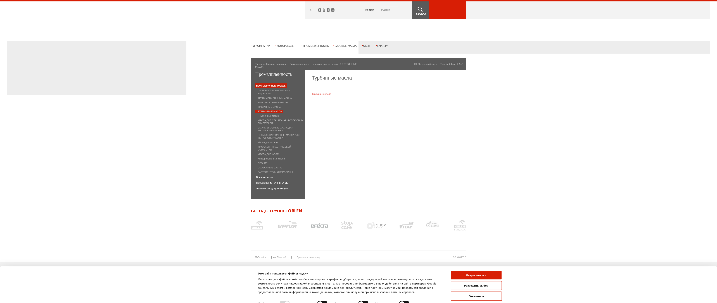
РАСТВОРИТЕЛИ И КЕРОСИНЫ (275, 172)
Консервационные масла (271, 158)
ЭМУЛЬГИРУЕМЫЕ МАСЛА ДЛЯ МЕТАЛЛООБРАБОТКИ (275, 129)
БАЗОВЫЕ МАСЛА (346, 45)
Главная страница (276, 64)
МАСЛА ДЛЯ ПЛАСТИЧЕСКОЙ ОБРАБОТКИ (274, 148)
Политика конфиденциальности (329, 292)
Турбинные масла (269, 115)
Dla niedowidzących (427, 64)
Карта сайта (257, 292)
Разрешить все (476, 227)
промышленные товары (325, 64)
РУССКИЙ (385, 9)
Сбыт (366, 45)
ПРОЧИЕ (262, 163)
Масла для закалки (268, 142)
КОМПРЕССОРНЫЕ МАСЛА (273, 102)
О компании (261, 45)
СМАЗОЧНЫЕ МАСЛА (270, 167)
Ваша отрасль (264, 177)
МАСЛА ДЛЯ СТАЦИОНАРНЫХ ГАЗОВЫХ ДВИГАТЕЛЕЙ (280, 122)
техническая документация (272, 188)
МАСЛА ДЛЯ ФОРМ (268, 154)
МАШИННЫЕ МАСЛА (269, 107)
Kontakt (369, 9)
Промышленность (316, 45)
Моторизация (286, 45)
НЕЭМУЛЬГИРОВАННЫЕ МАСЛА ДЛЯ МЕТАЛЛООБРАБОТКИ (279, 136)
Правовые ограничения (288, 292)
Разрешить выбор (476, 237)
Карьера (382, 45)
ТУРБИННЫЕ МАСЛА (270, 111)
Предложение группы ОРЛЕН (273, 182)
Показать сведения (271, 261)
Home (311, 10)
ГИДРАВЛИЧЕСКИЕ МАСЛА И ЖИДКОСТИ (274, 92)
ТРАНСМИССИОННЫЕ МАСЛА (275, 98)
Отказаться (476, 248)
